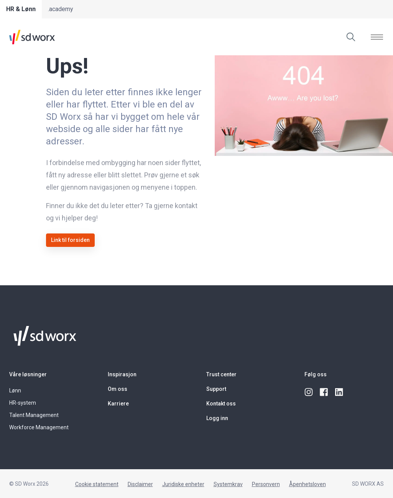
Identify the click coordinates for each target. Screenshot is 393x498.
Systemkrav (228, 484)
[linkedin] (339, 392)
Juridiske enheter (183, 484)
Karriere (118, 403)
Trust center (221, 374)
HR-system (22, 403)
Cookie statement (96, 484)
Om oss (117, 389)
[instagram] (309, 392)
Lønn (15, 390)
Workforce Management (39, 427)
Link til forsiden (70, 240)
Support (216, 389)
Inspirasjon (122, 374)
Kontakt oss (221, 403)
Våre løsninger (28, 374)
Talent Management (34, 415)
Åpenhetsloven (307, 484)
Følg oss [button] (315, 374)
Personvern (266, 484)
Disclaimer (140, 484)
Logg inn (217, 418)
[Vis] (377, 37)
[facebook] (324, 392)
